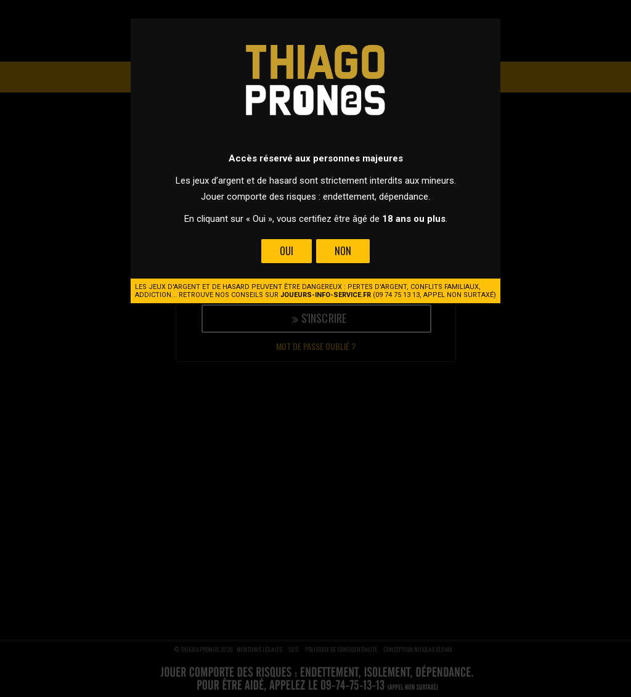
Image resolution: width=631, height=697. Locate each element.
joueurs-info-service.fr (325, 295)
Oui (286, 250)
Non (343, 250)
